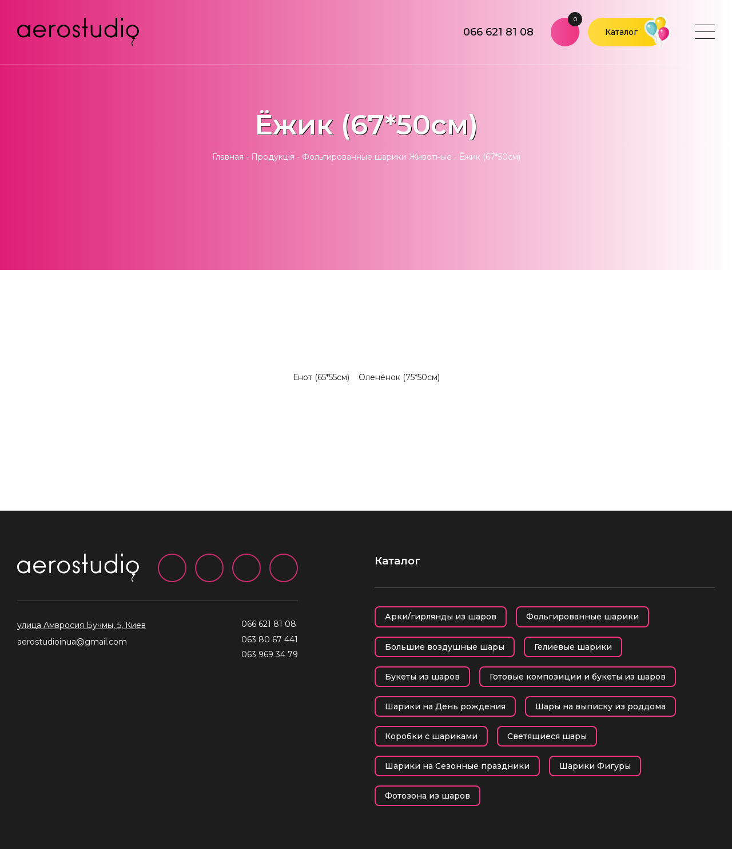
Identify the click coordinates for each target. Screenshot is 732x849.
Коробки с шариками (431, 736)
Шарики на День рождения (445, 706)
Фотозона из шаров (427, 796)
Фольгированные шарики (582, 616)
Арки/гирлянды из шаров (440, 616)
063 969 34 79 (269, 654)
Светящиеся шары (547, 736)
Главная (228, 157)
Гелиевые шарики (573, 647)
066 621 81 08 (498, 32)
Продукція (273, 157)
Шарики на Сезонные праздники (457, 766)
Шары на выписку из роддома (600, 706)
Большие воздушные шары (444, 647)
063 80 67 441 (269, 639)
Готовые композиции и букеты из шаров (578, 677)
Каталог (621, 32)
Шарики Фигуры (595, 766)
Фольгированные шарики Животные (377, 157)
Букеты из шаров (422, 677)
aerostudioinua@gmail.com (72, 642)
